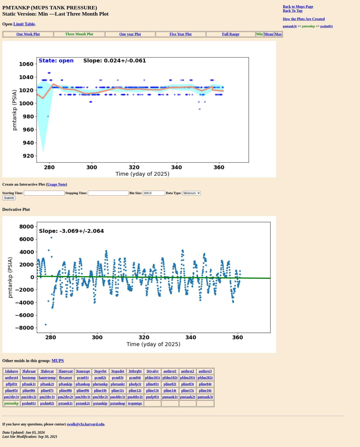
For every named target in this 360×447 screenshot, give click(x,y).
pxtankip (100, 403)
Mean (268, 34)
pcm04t (135, 378)
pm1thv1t (11, 397)
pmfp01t (152, 397)
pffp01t (11, 384)
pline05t (11, 390)
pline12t (135, 390)
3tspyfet (100, 371)
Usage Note (56, 184)
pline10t (100, 390)
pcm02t (100, 378)
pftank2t (47, 384)
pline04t (205, 384)
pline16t (205, 390)
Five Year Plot (181, 34)
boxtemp (29, 378)
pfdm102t (169, 378)
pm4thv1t (117, 397)
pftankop (83, 384)
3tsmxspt (83, 371)
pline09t (82, 390)
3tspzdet (117, 371)
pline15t (187, 390)
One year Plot (130, 34)
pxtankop (117, 403)
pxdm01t (326, 26)
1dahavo (11, 371)
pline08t (65, 390)
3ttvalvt (152, 371)
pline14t (170, 390)
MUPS (58, 360)
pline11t (117, 390)
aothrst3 (205, 371)
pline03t (187, 384)
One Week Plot (28, 34)
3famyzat (65, 371)
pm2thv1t (47, 397)
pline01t (152, 384)
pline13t (152, 390)
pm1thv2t (29, 397)
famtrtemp (47, 378)
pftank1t (29, 384)
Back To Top (292, 11)
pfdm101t (152, 378)
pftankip (65, 384)
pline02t (170, 384)
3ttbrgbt (135, 371)
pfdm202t (205, 378)
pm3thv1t (82, 397)
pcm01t (83, 378)
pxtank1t (66, 403)
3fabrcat (47, 371)
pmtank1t (170, 397)
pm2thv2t (65, 397)
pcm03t (118, 378)
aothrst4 (11, 378)
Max (278, 34)
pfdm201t (187, 378)
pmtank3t (290, 26)
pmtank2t (187, 397)
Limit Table (24, 24)
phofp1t (135, 384)
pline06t (28, 390)
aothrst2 (187, 371)
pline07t (47, 390)
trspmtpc (135, 403)
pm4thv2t (135, 397)
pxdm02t (47, 403)
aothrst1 (170, 371)
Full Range (230, 34)
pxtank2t (83, 403)
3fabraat (29, 371)
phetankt (118, 384)
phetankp (100, 384)
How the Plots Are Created (304, 19)
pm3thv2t (100, 397)
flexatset (65, 378)
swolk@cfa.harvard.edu (85, 424)
